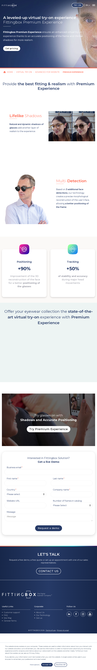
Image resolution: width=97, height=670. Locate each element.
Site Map (8, 618)
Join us (39, 618)
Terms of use (51, 630)
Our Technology (43, 615)
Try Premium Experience (48, 429)
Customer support (12, 612)
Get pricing (11, 48)
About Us (40, 612)
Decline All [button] (61, 665)
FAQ (6, 615)
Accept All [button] (46, 665)
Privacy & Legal (63, 630)
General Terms (10, 621)
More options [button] (34, 665)
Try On (77, 5)
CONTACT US (48, 571)
